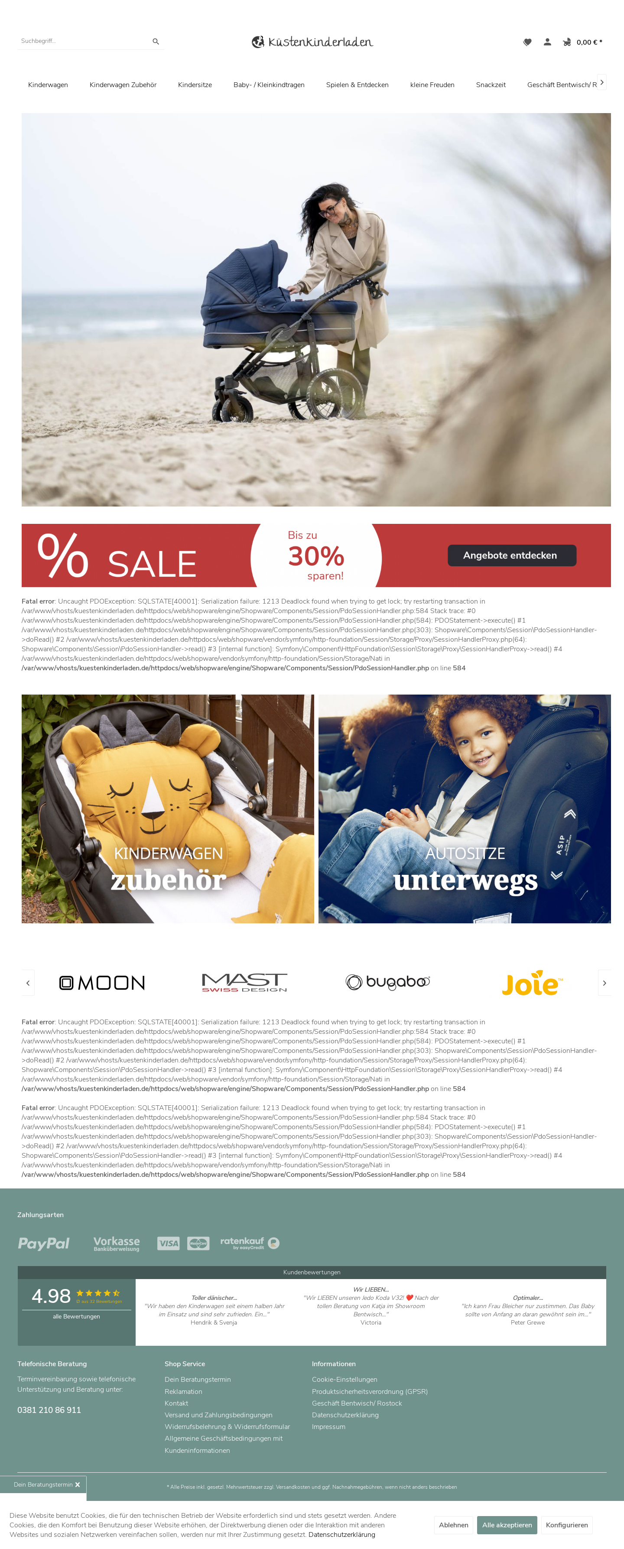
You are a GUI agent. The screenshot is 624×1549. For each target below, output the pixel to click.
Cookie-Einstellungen (344, 1379)
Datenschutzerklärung (345, 1415)
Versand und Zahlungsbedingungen (219, 1415)
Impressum (328, 1427)
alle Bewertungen (76, 1316)
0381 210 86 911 (49, 1410)
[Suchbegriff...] (91, 41)
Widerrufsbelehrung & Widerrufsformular (227, 1427)
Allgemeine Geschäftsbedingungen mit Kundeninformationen (224, 1444)
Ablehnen (453, 1525)
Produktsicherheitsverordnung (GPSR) (370, 1391)
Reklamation (183, 1391)
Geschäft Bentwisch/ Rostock (357, 1403)
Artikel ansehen (214, 1331)
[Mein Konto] (545, 43)
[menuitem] (91, 41)
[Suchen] (156, 41)
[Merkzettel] (527, 43)
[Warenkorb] (581, 43)
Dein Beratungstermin (198, 1379)
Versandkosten (293, 1487)
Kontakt (176, 1403)
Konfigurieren (567, 1525)
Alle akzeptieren (507, 1525)
